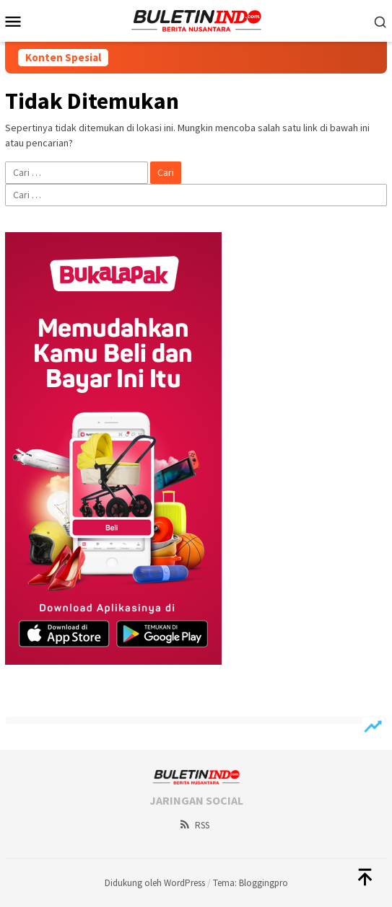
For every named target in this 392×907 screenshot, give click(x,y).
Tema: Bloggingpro (250, 883)
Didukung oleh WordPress (155, 883)
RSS (193, 825)
